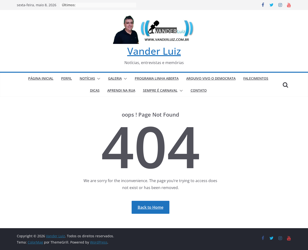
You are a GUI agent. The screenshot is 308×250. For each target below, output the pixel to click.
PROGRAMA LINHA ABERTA (157, 78)
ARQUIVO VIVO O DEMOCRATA (211, 78)
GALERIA (115, 78)
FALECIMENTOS (255, 78)
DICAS (95, 90)
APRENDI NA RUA (121, 90)
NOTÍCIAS (87, 78)
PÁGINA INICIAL (40, 78)
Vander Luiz (154, 51)
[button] (97, 78)
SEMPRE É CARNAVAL (160, 90)
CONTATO (199, 90)
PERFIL (66, 78)
